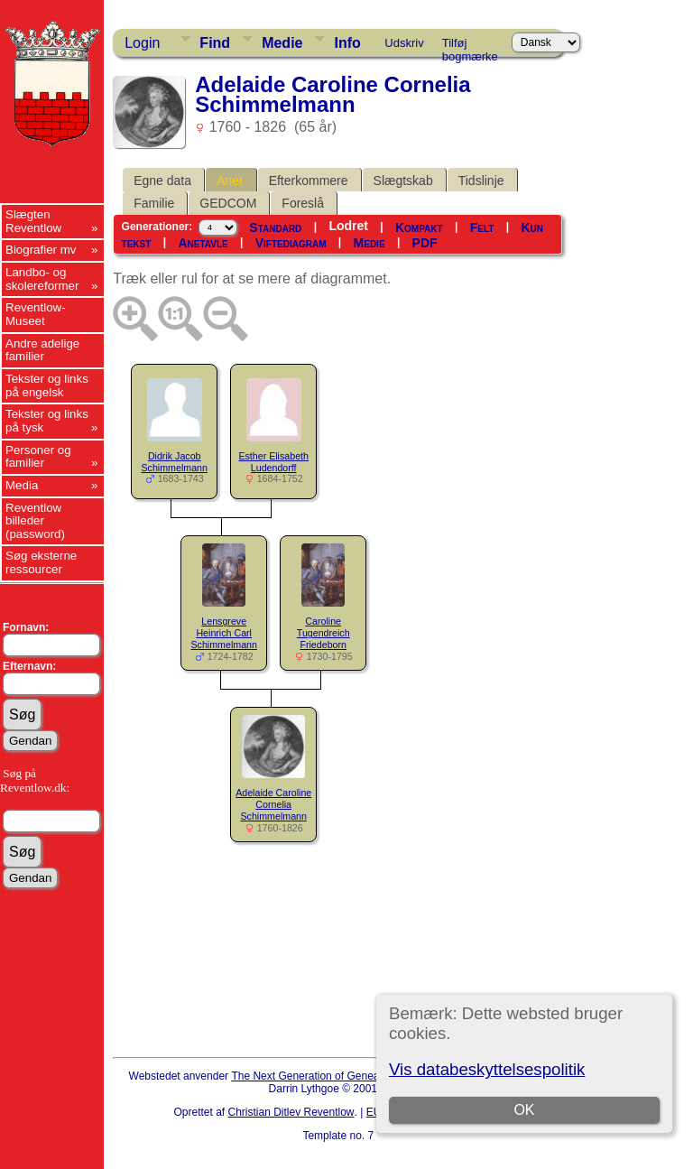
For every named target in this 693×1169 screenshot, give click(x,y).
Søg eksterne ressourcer (41, 562)
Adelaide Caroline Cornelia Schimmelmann (273, 804)
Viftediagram (291, 243)
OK (523, 1110)
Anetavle (202, 243)
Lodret (348, 225)
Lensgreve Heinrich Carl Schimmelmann (223, 633)
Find (214, 43)
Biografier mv (41, 249)
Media (21, 485)
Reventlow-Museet (35, 314)
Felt (482, 227)
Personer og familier (38, 456)
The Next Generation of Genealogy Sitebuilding (344, 1076)
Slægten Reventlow (33, 221)
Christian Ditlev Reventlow (290, 1112)
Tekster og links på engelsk (46, 385)
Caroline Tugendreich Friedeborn (323, 633)
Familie (154, 203)
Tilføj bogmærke (470, 46)
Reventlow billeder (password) (35, 521)
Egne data (162, 180)
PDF (425, 243)
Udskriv (403, 43)
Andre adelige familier (42, 350)
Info (347, 43)
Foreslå (303, 203)
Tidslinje (481, 180)
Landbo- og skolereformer (42, 278)
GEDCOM (227, 203)
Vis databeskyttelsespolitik (487, 1069)
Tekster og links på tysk (46, 420)
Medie (282, 43)
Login (142, 43)
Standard (275, 227)
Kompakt (419, 227)
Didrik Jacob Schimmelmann (174, 461)
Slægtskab (403, 180)
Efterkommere (308, 180)
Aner (230, 180)
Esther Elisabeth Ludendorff (273, 461)
